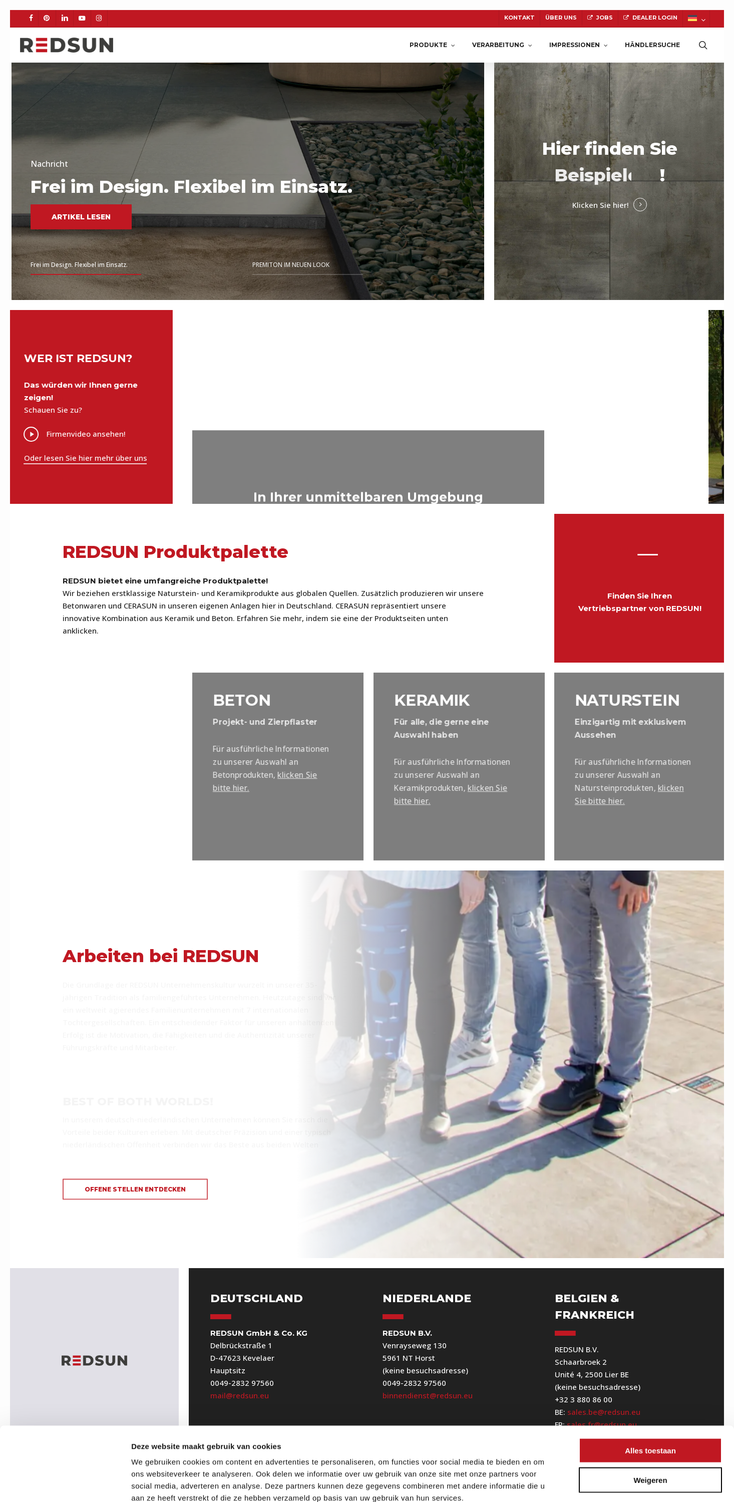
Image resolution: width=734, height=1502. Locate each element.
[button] (135, 1189)
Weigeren (650, 1423)
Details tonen (541, 1482)
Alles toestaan (650, 1394)
